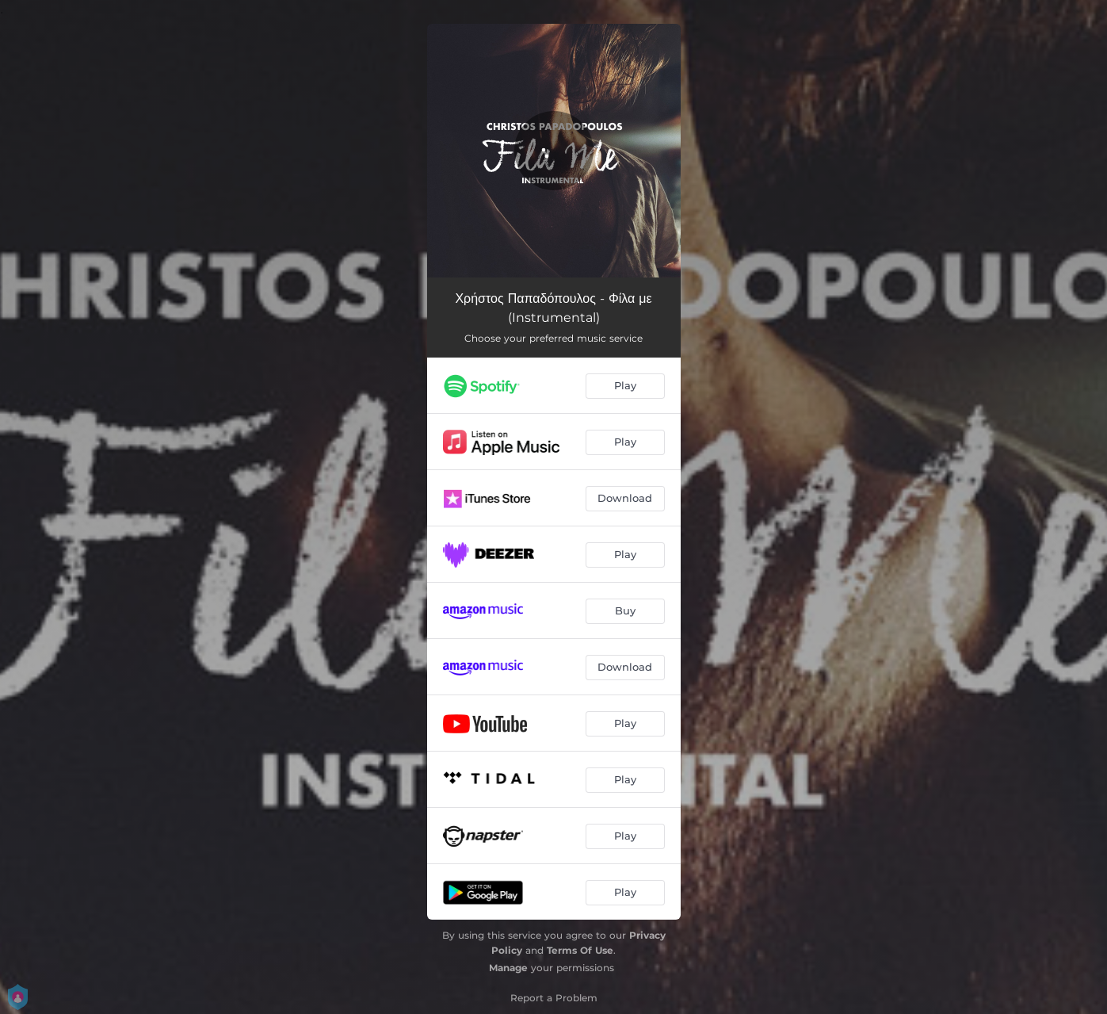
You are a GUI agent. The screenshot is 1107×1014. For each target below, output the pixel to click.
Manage (508, 968)
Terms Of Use (580, 950)
